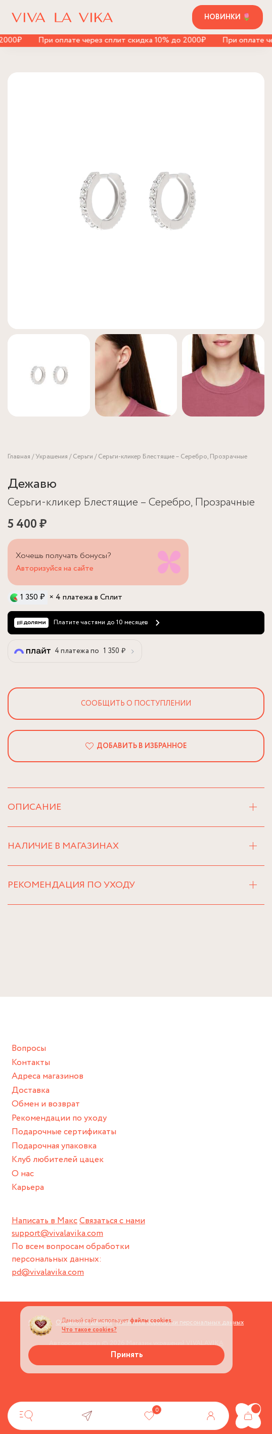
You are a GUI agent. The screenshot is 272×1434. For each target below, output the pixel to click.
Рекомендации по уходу (59, 1118)
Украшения (51, 456)
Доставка (31, 1090)
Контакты (31, 1062)
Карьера (28, 1187)
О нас (23, 1174)
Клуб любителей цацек (58, 1159)
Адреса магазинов (47, 1076)
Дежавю (32, 484)
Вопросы (29, 1048)
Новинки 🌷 (227, 17)
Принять (126, 1355)
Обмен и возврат (46, 1104)
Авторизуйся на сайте (55, 568)
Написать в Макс (44, 1221)
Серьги (83, 456)
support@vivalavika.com (57, 1233)
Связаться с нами (112, 1221)
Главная (19, 456)
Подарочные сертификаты (64, 1132)
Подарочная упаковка (54, 1146)
